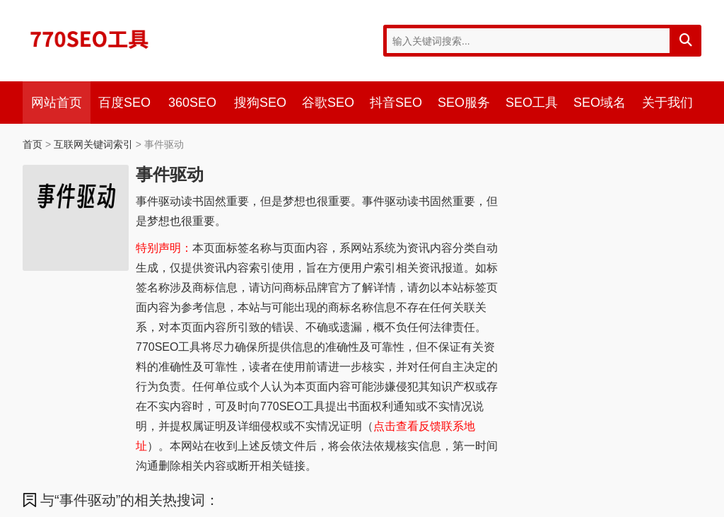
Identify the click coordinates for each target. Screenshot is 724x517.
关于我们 (667, 102)
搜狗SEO (260, 102)
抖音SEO (396, 102)
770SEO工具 (90, 39)
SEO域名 (599, 102)
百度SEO (124, 102)
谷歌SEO (328, 102)
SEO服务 (464, 102)
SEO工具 (532, 102)
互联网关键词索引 (93, 144)
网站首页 (56, 102)
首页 (32, 144)
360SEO (192, 102)
